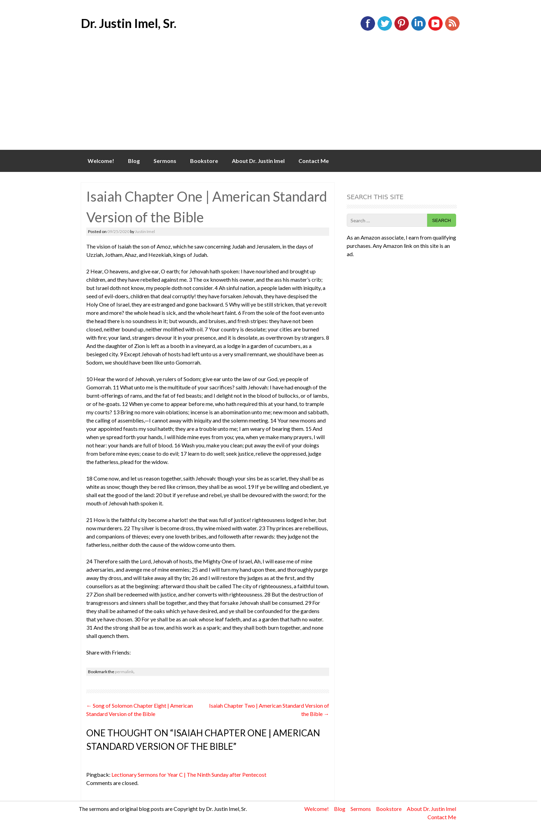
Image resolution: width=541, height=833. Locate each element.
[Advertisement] (270, 98)
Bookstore (204, 160)
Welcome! (101, 160)
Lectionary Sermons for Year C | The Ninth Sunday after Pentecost (188, 774)
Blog (134, 160)
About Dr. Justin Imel (258, 160)
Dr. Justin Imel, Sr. (128, 23)
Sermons (165, 160)
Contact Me (313, 160)
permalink (124, 671)
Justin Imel (145, 231)
